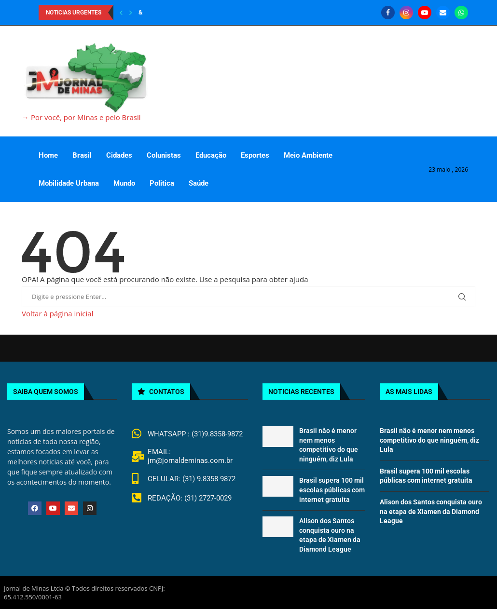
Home (48, 155)
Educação (210, 155)
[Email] (443, 12)
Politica (162, 183)
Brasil (82, 155)
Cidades (119, 155)
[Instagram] (406, 12)
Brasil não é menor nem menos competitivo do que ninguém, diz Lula (429, 440)
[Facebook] (388, 12)
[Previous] (121, 12)
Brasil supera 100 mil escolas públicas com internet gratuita (332, 489)
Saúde (198, 183)
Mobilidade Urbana (69, 183)
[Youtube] (424, 12)
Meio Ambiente (308, 155)
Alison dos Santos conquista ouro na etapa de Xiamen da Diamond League (431, 511)
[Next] (131, 12)
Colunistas (164, 155)
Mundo (124, 183)
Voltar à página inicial (57, 313)
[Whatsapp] (461, 12)
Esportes (255, 155)
